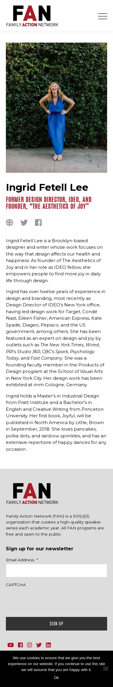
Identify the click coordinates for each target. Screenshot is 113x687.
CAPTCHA (16, 584)
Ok (56, 677)
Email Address (22, 559)
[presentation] (50, 600)
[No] (106, 668)
